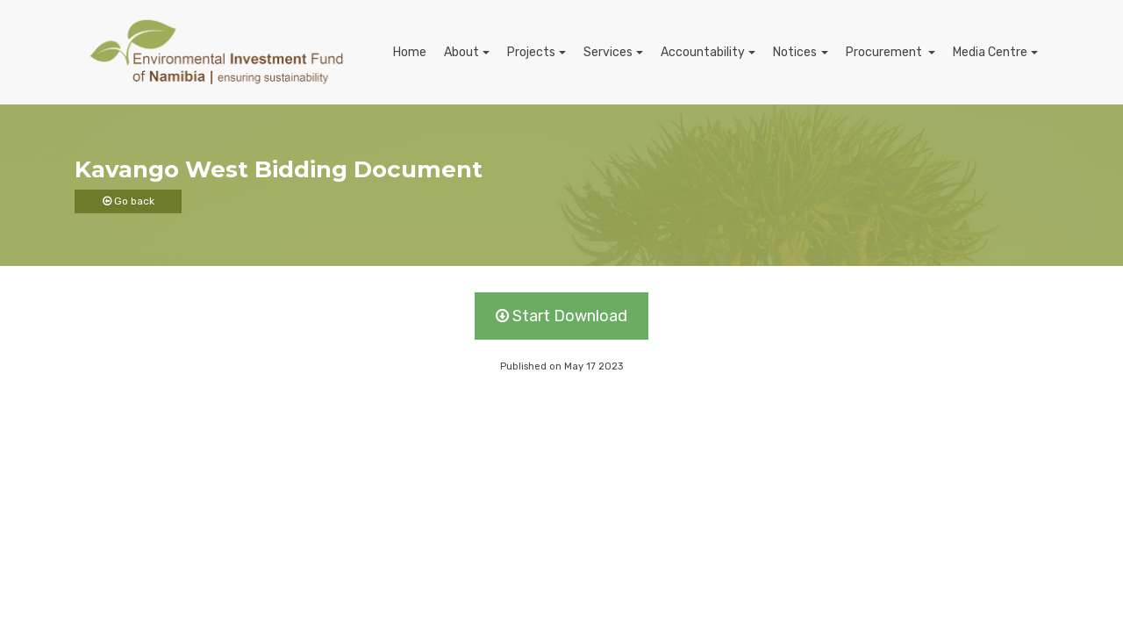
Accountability (703, 52)
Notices (795, 52)
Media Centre (990, 52)
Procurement (885, 52)
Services (608, 52)
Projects (531, 52)
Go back (128, 201)
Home (409, 52)
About (461, 52)
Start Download (561, 316)
